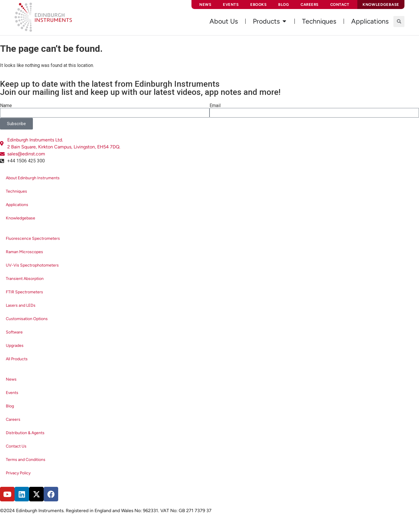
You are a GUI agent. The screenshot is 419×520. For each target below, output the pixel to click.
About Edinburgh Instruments (33, 177)
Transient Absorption (25, 278)
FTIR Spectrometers (24, 292)
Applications (17, 204)
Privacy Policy (18, 473)
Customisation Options (27, 318)
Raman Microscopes (24, 251)
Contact (339, 4)
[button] (398, 21)
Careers (310, 4)
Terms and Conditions (25, 459)
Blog (283, 4)
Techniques (16, 191)
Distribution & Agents (25, 432)
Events (231, 4)
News (205, 4)
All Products (17, 358)
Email (215, 105)
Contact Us (16, 446)
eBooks (258, 4)
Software (14, 332)
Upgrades (15, 345)
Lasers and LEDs (20, 305)
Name (6, 105)
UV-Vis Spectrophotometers (32, 265)
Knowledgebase (20, 218)
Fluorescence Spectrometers (33, 238)
